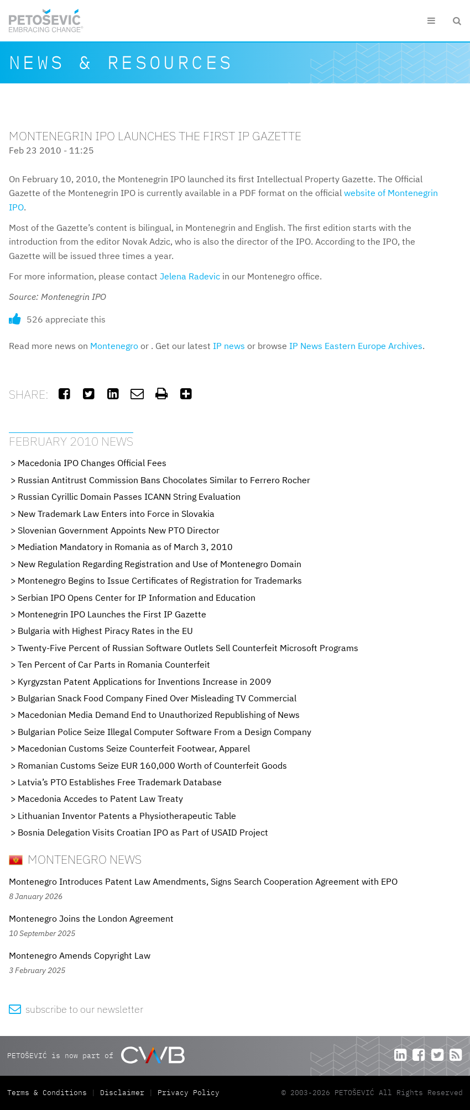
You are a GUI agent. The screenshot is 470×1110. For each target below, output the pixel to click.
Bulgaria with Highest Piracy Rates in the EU (105, 630)
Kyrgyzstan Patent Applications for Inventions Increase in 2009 (144, 681)
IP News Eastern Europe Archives (355, 345)
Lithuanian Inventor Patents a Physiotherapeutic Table (127, 815)
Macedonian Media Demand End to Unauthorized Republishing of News (159, 714)
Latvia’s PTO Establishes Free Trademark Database (120, 781)
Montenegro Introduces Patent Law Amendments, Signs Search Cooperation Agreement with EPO (203, 881)
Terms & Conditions (49, 1092)
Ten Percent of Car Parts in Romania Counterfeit (114, 664)
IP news (229, 345)
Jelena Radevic (190, 276)
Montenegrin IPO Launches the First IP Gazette (112, 614)
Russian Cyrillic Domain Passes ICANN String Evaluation (129, 496)
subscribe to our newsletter (76, 1009)
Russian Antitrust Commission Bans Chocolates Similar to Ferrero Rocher (164, 479)
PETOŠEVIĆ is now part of (96, 1055)
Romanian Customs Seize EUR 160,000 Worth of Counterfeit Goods (152, 765)
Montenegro (114, 345)
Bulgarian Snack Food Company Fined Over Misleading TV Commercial (157, 698)
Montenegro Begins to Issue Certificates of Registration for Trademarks (160, 580)
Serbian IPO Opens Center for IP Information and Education (136, 597)
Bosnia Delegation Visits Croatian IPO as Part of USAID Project (143, 832)
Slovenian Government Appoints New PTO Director (119, 530)
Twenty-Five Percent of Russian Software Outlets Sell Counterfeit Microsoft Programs (188, 647)
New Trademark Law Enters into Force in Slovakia (116, 513)
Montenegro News (75, 859)
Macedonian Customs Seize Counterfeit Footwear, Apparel (134, 748)
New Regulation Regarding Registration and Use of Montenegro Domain (159, 563)
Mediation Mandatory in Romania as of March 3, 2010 (125, 546)
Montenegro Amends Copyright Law (79, 955)
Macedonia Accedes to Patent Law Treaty (100, 798)
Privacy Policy (189, 1092)
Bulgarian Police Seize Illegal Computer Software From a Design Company (164, 731)
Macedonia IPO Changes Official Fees (92, 462)
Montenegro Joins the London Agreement (91, 918)
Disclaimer (122, 1092)
